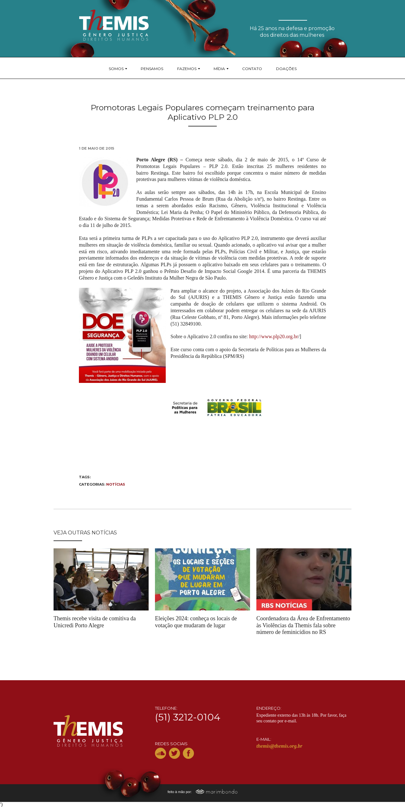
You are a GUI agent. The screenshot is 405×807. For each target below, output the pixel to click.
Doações (286, 68)
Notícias (115, 484)
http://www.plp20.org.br (273, 336)
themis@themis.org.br (279, 746)
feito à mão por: (203, 792)
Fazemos (186, 68)
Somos (116, 68)
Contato (252, 68)
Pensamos (152, 68)
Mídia (219, 68)
